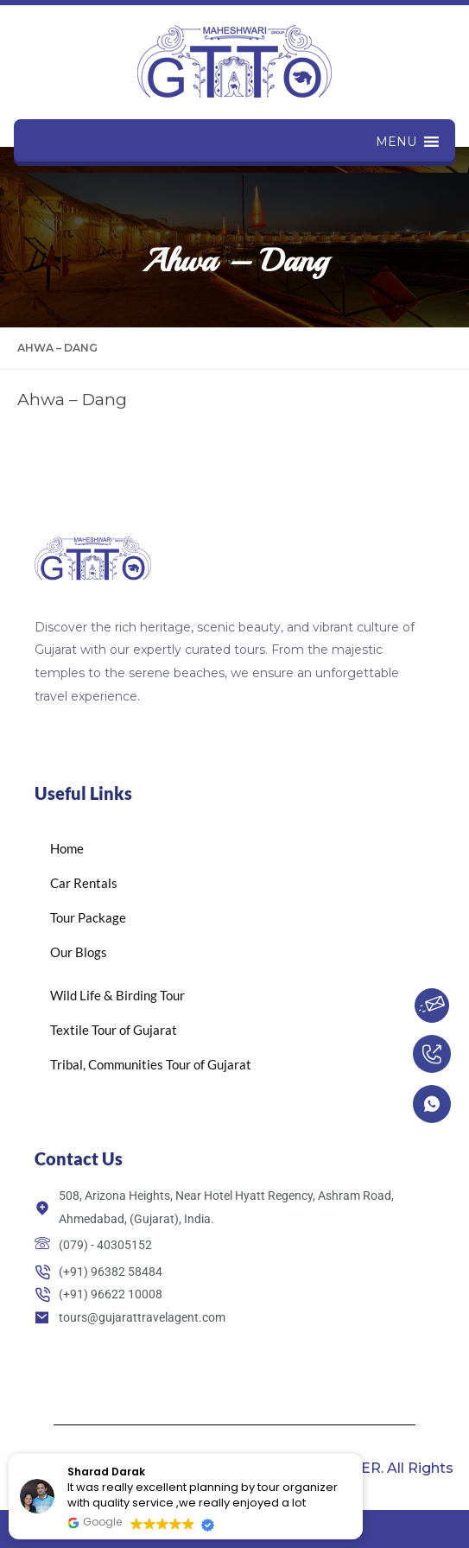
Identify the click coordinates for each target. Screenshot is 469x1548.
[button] (396, 141)
